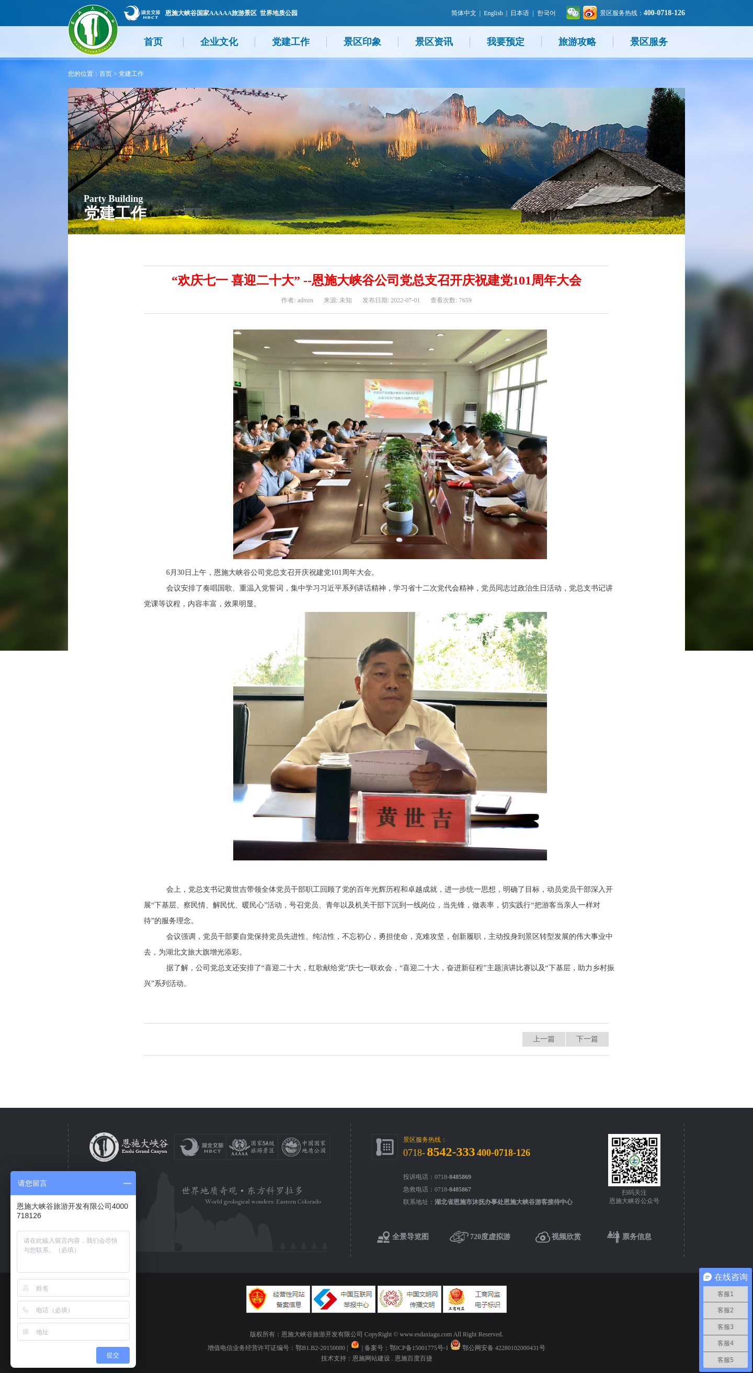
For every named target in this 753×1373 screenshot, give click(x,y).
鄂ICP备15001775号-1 (419, 1348)
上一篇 (544, 1039)
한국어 (546, 13)
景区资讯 (434, 42)
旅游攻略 (577, 42)
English (493, 13)
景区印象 (362, 42)
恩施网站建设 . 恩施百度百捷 (392, 1358)
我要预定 (505, 42)
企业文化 (219, 42)
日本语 (519, 13)
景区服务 (649, 42)
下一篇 (587, 1039)
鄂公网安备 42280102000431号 (503, 1348)
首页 (153, 42)
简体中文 (463, 13)
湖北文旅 (141, 12)
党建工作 (291, 42)
